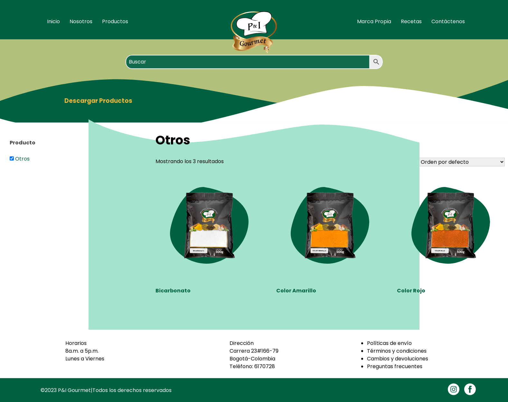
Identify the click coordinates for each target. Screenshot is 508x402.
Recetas (411, 21)
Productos (115, 21)
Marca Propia (374, 21)
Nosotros (81, 21)
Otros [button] (22, 158)
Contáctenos (448, 21)
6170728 (264, 366)
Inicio (53, 21)
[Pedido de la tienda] (462, 162)
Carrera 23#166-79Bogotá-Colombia (254, 354)
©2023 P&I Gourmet (66, 390)
